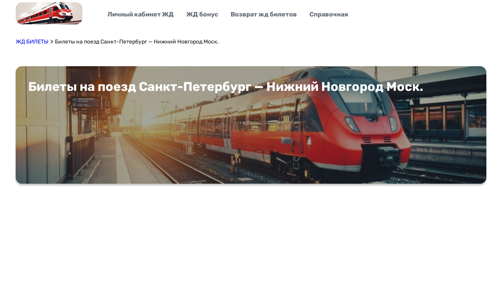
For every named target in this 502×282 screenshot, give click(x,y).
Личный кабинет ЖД (140, 14)
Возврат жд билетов (264, 14)
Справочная (328, 14)
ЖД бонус (202, 14)
